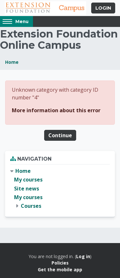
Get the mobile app (60, 269)
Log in (83, 256)
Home (12, 62)
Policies (60, 263)
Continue (60, 135)
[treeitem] (60, 188)
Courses (31, 205)
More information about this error (56, 110)
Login (103, 8)
